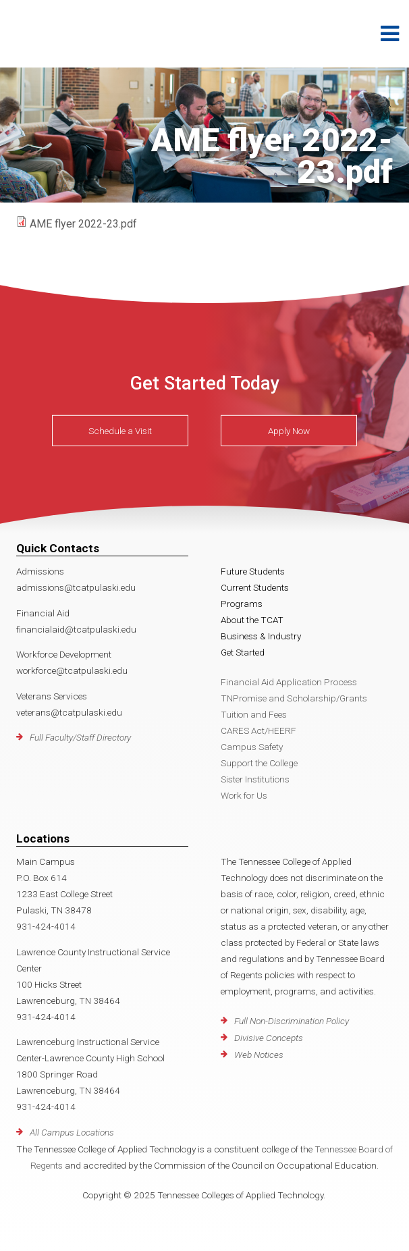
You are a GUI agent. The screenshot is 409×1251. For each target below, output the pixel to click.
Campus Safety (252, 746)
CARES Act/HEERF (258, 730)
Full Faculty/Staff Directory (80, 737)
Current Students (255, 587)
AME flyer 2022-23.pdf (83, 223)
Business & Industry (261, 636)
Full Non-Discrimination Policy (291, 1020)
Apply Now (289, 430)
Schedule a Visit (120, 430)
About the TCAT (252, 619)
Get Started (243, 652)
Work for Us (244, 795)
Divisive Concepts (268, 1037)
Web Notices (258, 1054)
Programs (242, 603)
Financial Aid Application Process (289, 681)
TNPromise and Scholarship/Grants (294, 698)
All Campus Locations (72, 1132)
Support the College (259, 762)
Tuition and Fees (254, 714)
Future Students (253, 571)
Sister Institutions (255, 779)
